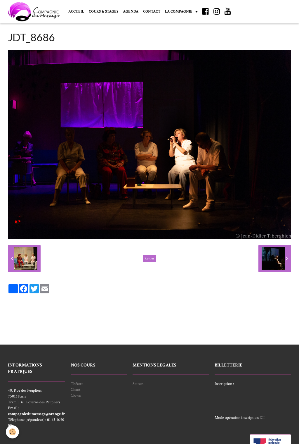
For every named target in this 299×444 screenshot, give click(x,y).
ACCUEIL (76, 11)
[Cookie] (12, 431)
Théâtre (77, 383)
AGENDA (130, 11)
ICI (262, 417)
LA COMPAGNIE (179, 11)
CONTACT (151, 11)
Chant (75, 389)
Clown (76, 395)
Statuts (138, 383)
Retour (149, 258)
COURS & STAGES (103, 11)
